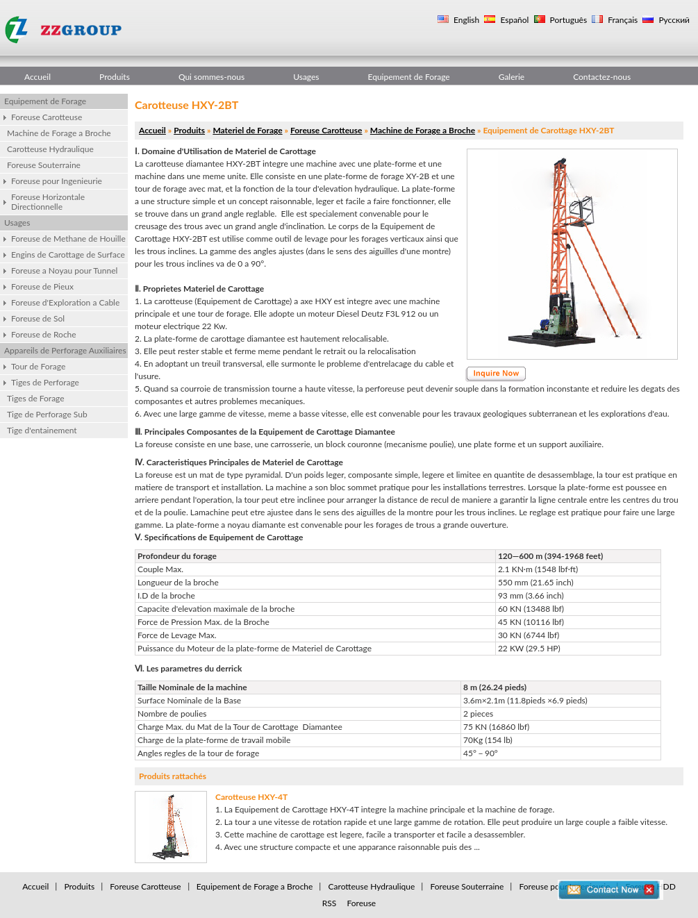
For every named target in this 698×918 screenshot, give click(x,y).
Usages (306, 77)
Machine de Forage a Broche (59, 133)
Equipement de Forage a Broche (255, 886)
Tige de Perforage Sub (47, 414)
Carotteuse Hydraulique (50, 149)
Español (513, 20)
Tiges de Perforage (45, 382)
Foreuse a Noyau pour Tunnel (64, 270)
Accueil (37, 77)
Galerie (511, 77)
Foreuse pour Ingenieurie (56, 181)
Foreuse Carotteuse (46, 117)
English (465, 20)
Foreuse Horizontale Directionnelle (48, 202)
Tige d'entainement (42, 430)
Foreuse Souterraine (44, 165)
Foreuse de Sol (38, 318)
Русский (673, 20)
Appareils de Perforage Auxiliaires (65, 350)
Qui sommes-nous (211, 77)
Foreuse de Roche (43, 334)
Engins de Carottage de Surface (68, 254)
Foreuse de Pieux (42, 286)
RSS (329, 903)
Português (568, 20)
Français (622, 20)
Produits (114, 77)
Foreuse (361, 903)
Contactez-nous (602, 77)
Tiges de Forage (36, 398)
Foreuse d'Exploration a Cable (65, 302)
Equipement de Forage (409, 77)
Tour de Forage (38, 366)
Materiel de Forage (247, 130)
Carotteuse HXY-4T (251, 797)
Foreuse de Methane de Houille (68, 238)
